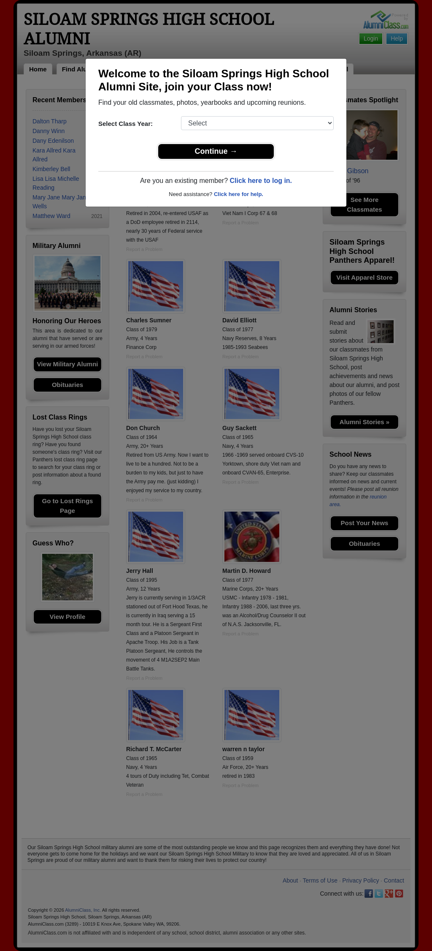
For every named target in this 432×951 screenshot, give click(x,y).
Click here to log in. (261, 180)
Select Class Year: (125, 123)
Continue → (216, 151)
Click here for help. (238, 194)
